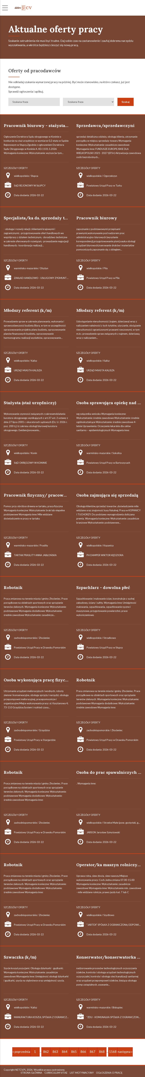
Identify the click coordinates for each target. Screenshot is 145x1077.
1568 (113, 1052)
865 (74, 1052)
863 (55, 1052)
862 (46, 1052)
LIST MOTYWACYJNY (82, 1072)
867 (92, 1052)
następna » (125, 1052)
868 (102, 1052)
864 (64, 1052)
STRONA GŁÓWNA (31, 1072)
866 (83, 1052)
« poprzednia (21, 1052)
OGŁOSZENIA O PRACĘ (109, 1072)
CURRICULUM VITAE (55, 1072)
